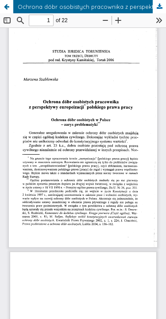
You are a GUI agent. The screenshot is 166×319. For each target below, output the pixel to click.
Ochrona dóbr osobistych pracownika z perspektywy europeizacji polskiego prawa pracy (92, 6)
